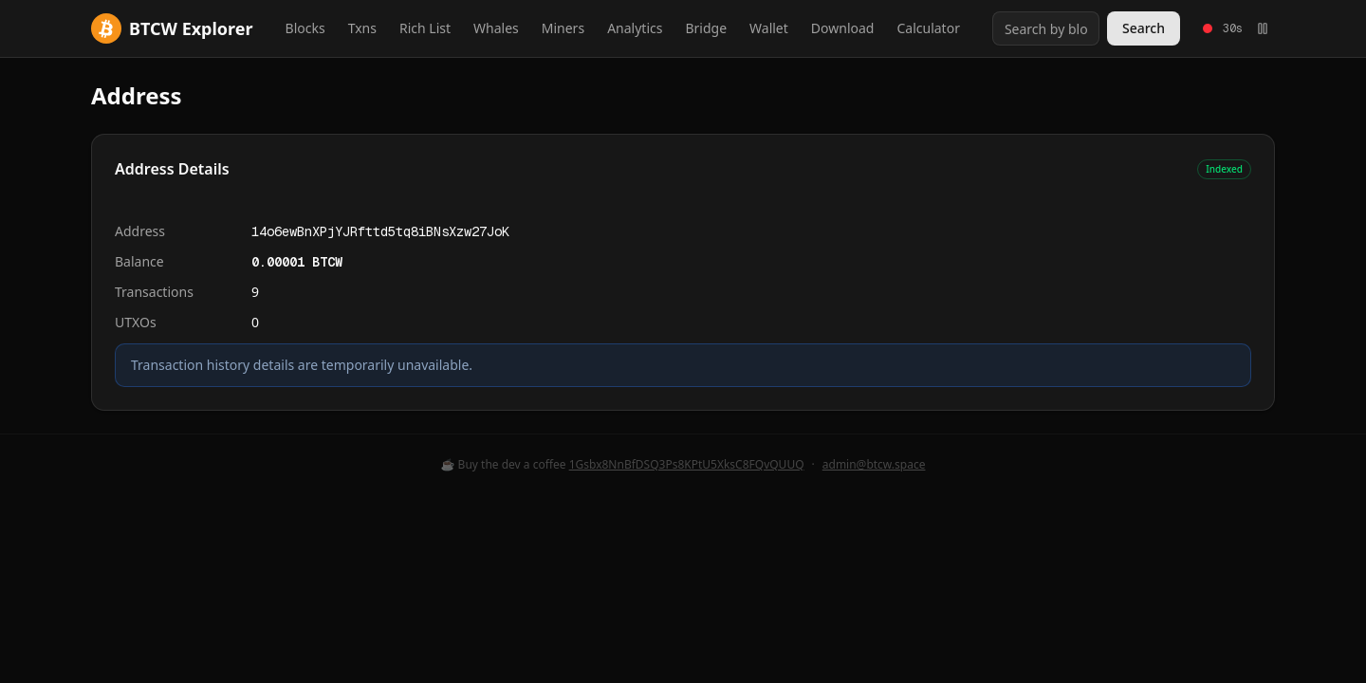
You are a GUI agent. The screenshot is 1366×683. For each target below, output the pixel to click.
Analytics (634, 28)
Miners (563, 28)
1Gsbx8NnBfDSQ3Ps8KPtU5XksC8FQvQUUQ (686, 464)
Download (843, 28)
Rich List (425, 28)
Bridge (706, 28)
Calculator (927, 28)
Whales (496, 28)
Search (1143, 28)
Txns (362, 28)
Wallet (768, 28)
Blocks (305, 28)
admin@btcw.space (874, 464)
